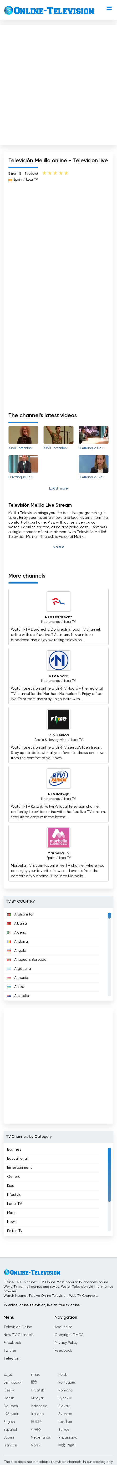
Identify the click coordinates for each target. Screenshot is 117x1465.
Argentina (19, 968)
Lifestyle (14, 1195)
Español (10, 1429)
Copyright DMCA (69, 1335)
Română (65, 1390)
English (9, 1422)
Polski (62, 1374)
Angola (16, 950)
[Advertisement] (58, 84)
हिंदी (34, 1382)
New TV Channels (18, 1335)
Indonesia (39, 1406)
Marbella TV (58, 853)
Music (11, 1213)
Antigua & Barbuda (26, 959)
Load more (58, 488)
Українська (67, 1437)
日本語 (36, 1422)
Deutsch (11, 1406)
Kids (10, 1186)
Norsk (35, 1445)
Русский (65, 1398)
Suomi (9, 1437)
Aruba (15, 987)
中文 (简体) (67, 1445)
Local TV (32, 179)
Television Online (18, 1327)
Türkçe (64, 1429)
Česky (9, 1390)
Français (11, 1445)
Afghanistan (21, 914)
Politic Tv (14, 1231)
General (14, 1176)
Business (14, 1149)
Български (12, 1382)
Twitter (10, 1350)
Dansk (9, 1398)
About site (63, 1327)
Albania (17, 923)
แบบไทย (65, 1422)
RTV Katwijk (58, 794)
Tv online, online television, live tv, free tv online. (42, 1305)
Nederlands (41, 1437)
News (11, 1222)
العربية (8, 1374)
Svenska (65, 1414)
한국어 (36, 1429)
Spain (18, 179)
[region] (58, 954)
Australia (18, 996)
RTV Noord (58, 676)
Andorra (17, 941)
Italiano (37, 1414)
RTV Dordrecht (58, 617)
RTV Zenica (58, 735)
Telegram (12, 1358)
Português (67, 1382)
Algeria (16, 932)
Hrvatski (38, 1390)
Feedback (63, 1350)
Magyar (37, 1398)
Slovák (64, 1406)
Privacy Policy (66, 1343)
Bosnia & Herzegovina (50, 740)
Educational (17, 1158)
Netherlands (50, 622)
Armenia (17, 978)
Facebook (12, 1343)
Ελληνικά (11, 1414)
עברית (35, 1374)
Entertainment (19, 1167)
